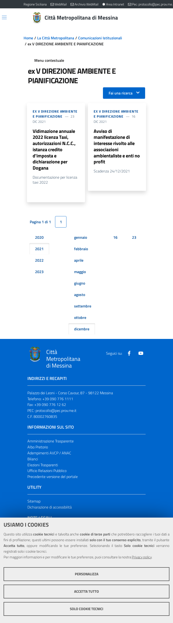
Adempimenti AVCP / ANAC (49, 453)
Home (28, 38)
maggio (80, 272)
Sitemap (34, 502)
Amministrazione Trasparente (50, 441)
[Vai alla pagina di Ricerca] (146, 18)
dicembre (81, 329)
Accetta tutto (86, 591)
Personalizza (86, 574)
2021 (39, 249)
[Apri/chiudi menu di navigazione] (4, 17)
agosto (79, 295)
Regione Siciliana (35, 4)
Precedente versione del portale (52, 477)
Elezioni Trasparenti (42, 465)
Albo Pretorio (37, 447)
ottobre (80, 318)
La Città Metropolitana (55, 38)
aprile (78, 261)
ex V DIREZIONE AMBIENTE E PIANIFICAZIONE (55, 114)
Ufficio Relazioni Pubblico (46, 471)
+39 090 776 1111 (57, 399)
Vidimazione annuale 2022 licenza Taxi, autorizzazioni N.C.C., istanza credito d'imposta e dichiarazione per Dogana (54, 149)
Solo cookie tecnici (86, 609)
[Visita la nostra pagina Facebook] (129, 353)
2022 (39, 261)
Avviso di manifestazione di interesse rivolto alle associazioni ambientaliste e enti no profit (117, 146)
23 (134, 238)
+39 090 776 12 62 (50, 405)
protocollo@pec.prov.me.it (56, 411)
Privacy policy (142, 557)
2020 (39, 238)
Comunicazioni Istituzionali (100, 38)
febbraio (81, 249)
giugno (79, 283)
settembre (82, 306)
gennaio (80, 238)
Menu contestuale (49, 60)
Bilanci (32, 459)
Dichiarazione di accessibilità (49, 507)
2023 (39, 272)
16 (115, 238)
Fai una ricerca (120, 93)
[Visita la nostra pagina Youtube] (141, 353)
